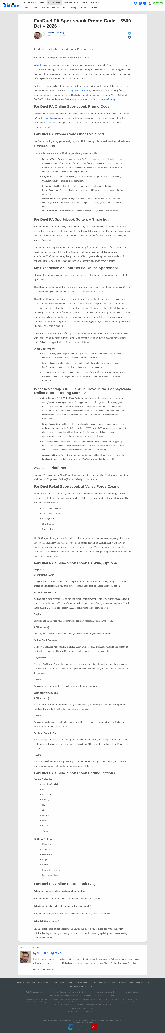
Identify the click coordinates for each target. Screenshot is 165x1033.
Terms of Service (98, 982)
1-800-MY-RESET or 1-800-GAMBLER (76, 1020)
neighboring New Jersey (80, 90)
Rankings (73, 8)
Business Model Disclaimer (82, 986)
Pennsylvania (46, 65)
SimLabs (55, 8)
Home (26, 8)
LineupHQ (35, 8)
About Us (20, 982)
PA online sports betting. (103, 99)
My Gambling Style (117, 982)
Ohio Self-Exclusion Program (82, 1022)
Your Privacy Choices (78, 982)
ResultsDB (84, 8)
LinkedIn (49, 969)
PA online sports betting (95, 449)
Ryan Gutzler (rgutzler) (55, 33)
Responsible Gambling (139, 982)
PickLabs (45, 8)
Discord (94, 8)
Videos (64, 8)
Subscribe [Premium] (158, 3)
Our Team (31, 982)
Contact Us (43, 982)
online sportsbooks (47, 118)
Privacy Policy (58, 982)
